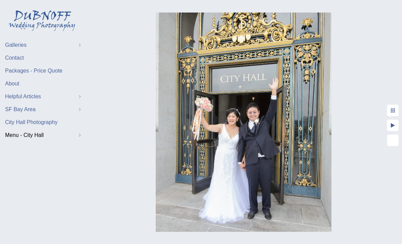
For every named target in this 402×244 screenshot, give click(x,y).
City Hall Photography (31, 122)
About (12, 83)
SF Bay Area (20, 109)
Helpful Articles (23, 96)
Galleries (15, 45)
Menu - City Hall (24, 135)
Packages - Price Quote (33, 71)
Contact (14, 58)
